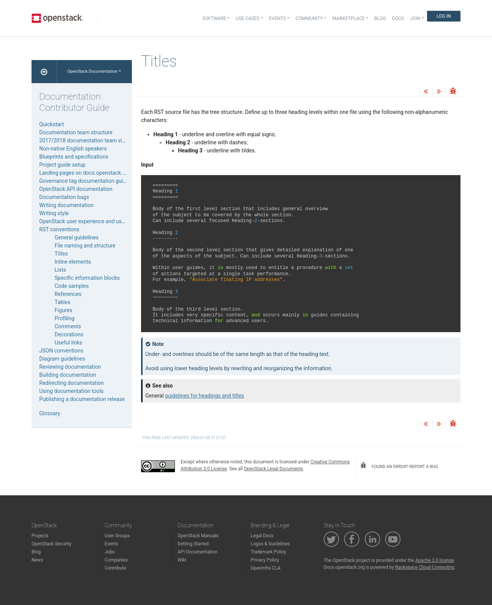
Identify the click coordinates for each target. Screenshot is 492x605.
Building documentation (67, 375)
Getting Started (193, 544)
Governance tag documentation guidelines (89, 181)
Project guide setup (62, 165)
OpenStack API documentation (76, 189)
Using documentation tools (71, 391)
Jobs (110, 552)
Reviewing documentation (70, 367)
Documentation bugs (64, 197)
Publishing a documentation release (82, 399)
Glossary (49, 413)
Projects (40, 535)
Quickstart (51, 124)
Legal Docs (262, 535)
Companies (116, 560)
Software (214, 18)
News (37, 560)
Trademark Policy (268, 552)
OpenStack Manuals (198, 535)
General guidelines (77, 237)
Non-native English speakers (73, 148)
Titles (61, 254)
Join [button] (415, 18)
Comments (68, 326)
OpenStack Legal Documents (273, 468)
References (68, 294)
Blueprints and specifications (73, 157)
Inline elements (73, 262)
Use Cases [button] (247, 18)
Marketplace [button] (348, 18)
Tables (62, 302)
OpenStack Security (51, 544)
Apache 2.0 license (434, 560)
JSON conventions (61, 351)
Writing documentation (66, 205)
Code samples (72, 286)
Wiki (182, 560)
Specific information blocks (87, 278)
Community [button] (309, 18)
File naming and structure (85, 245)
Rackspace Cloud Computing (424, 567)
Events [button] (277, 18)
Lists (60, 270)
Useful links (68, 342)
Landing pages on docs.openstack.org (84, 173)
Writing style (54, 213)
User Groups (117, 535)
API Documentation (198, 552)
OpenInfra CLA (266, 568)
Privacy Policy (265, 560)
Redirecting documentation (71, 383)
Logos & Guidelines (270, 544)
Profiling (65, 318)
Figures (63, 310)
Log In (444, 16)
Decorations (69, 334)
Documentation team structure (75, 132)
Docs (398, 18)
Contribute (115, 568)
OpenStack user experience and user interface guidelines (107, 221)
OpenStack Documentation (92, 71)
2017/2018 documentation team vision (85, 140)
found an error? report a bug (399, 465)
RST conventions (59, 229)
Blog (380, 18)
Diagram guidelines (62, 359)
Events (111, 544)
